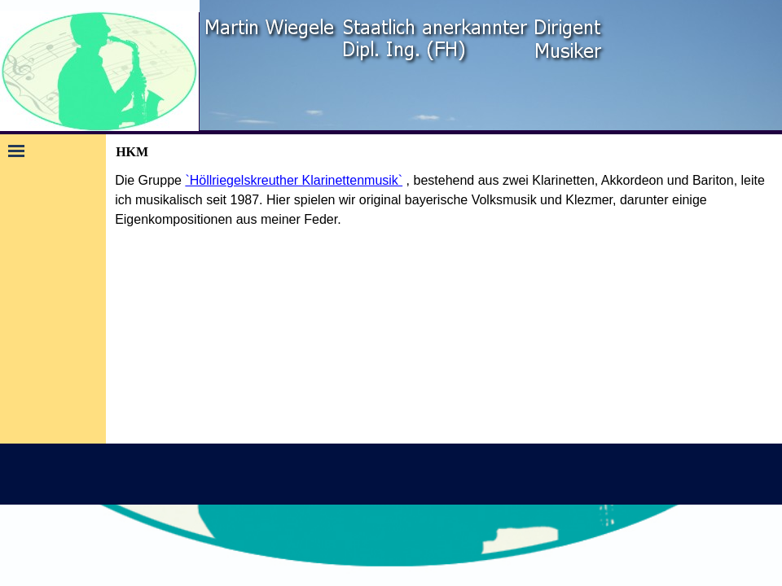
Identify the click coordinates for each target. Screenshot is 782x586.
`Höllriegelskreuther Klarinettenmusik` (293, 180)
